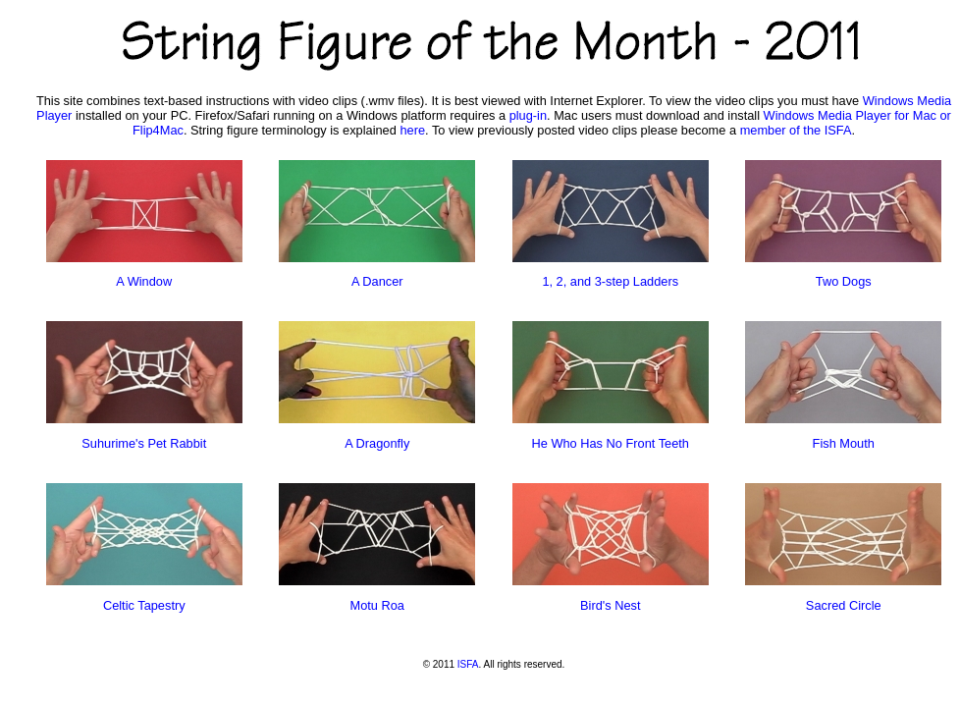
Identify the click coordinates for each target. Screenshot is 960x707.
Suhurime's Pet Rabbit (143, 443)
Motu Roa (377, 605)
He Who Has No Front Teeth (610, 443)
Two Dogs (844, 281)
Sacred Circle (843, 605)
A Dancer (377, 281)
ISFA (468, 664)
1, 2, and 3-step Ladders (610, 281)
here (412, 130)
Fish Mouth (844, 443)
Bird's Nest (610, 605)
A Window (144, 281)
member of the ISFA (796, 130)
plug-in (528, 115)
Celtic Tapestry (144, 605)
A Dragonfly (377, 443)
